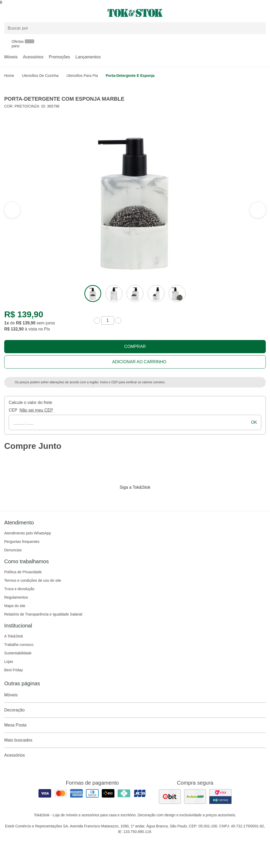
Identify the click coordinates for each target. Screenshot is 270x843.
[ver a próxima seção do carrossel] (12, 210)
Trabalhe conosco (18, 644)
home (9, 75)
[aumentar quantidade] (118, 320)
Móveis (11, 57)
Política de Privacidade (23, 572)
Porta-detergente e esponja (130, 75)
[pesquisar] (259, 28)
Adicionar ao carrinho (139, 362)
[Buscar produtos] (135, 28)
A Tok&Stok (13, 636)
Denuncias (13, 550)
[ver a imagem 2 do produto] (113, 293)
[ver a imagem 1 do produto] (92, 293)
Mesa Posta (135, 725)
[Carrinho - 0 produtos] (262, 13)
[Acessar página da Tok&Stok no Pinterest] (142, 498)
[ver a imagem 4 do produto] (156, 293)
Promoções (59, 57)
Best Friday (13, 670)
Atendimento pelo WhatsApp (27, 533)
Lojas (8, 661)
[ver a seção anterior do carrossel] (258, 210)
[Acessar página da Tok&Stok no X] (157, 498)
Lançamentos (88, 57)
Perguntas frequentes (22, 541)
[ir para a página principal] (135, 13)
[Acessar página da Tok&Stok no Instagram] (127, 498)
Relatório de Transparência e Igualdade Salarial (43, 614)
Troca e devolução (19, 589)
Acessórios (33, 57)
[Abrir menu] (45, 13)
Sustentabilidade (18, 653)
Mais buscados (135, 740)
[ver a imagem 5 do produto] (177, 293)
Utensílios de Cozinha (40, 75)
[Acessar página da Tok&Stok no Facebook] (113, 498)
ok (254, 422)
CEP (13, 410)
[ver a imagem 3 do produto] (135, 293)
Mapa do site (14, 606)
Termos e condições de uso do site (32, 580)
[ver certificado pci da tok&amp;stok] (220, 796)
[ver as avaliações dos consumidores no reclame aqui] (195, 796)
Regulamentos (16, 597)
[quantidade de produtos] (107, 320)
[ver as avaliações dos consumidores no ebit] (170, 796)
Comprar (135, 346)
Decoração (135, 710)
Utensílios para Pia (82, 75)
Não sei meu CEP (36, 410)
